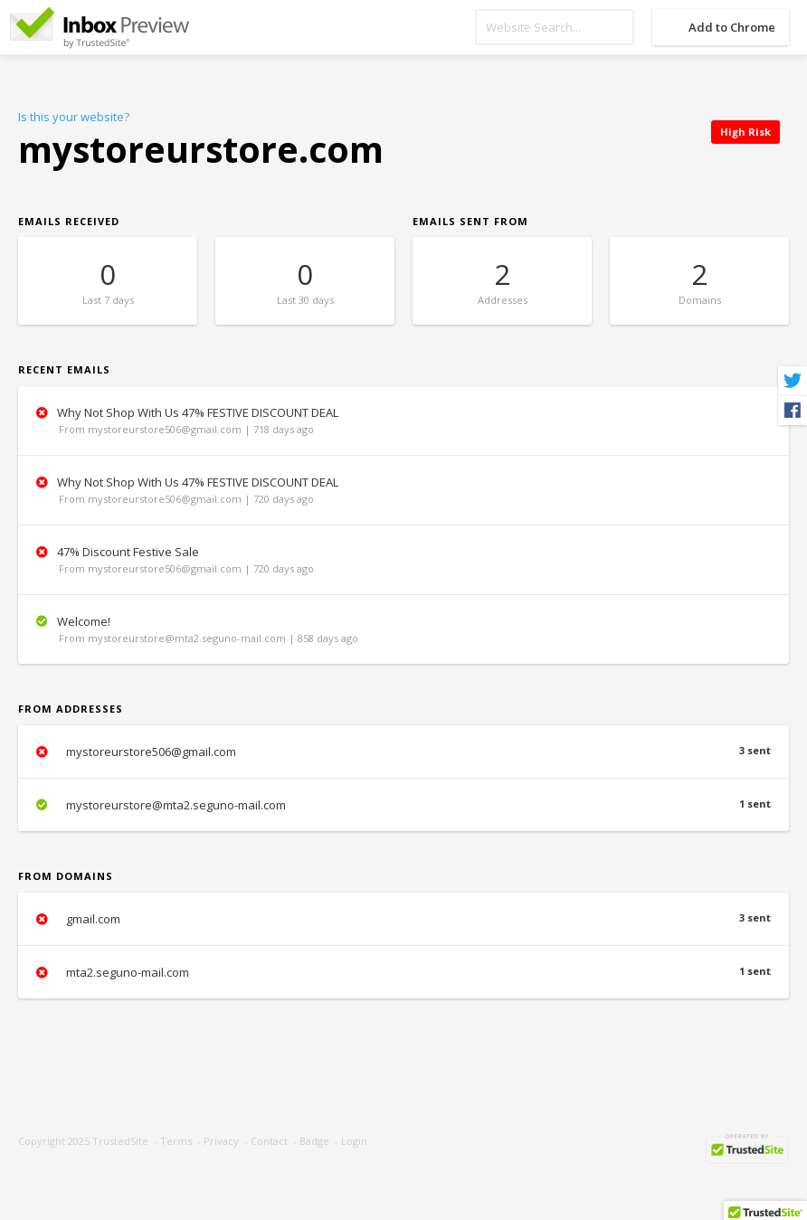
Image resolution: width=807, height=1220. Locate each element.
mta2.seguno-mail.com (403, 972)
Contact (269, 1141)
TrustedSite (120, 1141)
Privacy (221, 1141)
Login (354, 1141)
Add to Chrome (731, 27)
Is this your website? (73, 117)
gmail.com (403, 919)
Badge (314, 1141)
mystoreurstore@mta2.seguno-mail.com (403, 805)
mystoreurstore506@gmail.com (403, 751)
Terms (176, 1141)
